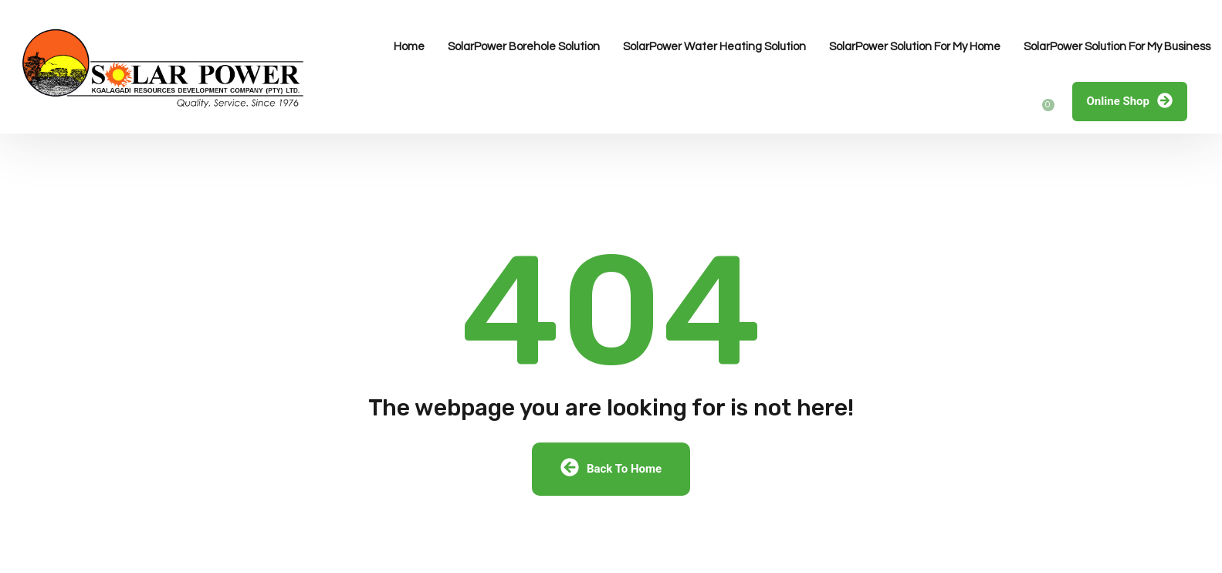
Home (409, 47)
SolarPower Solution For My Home (914, 47)
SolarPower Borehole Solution (524, 47)
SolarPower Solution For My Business (1117, 47)
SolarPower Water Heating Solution (714, 47)
